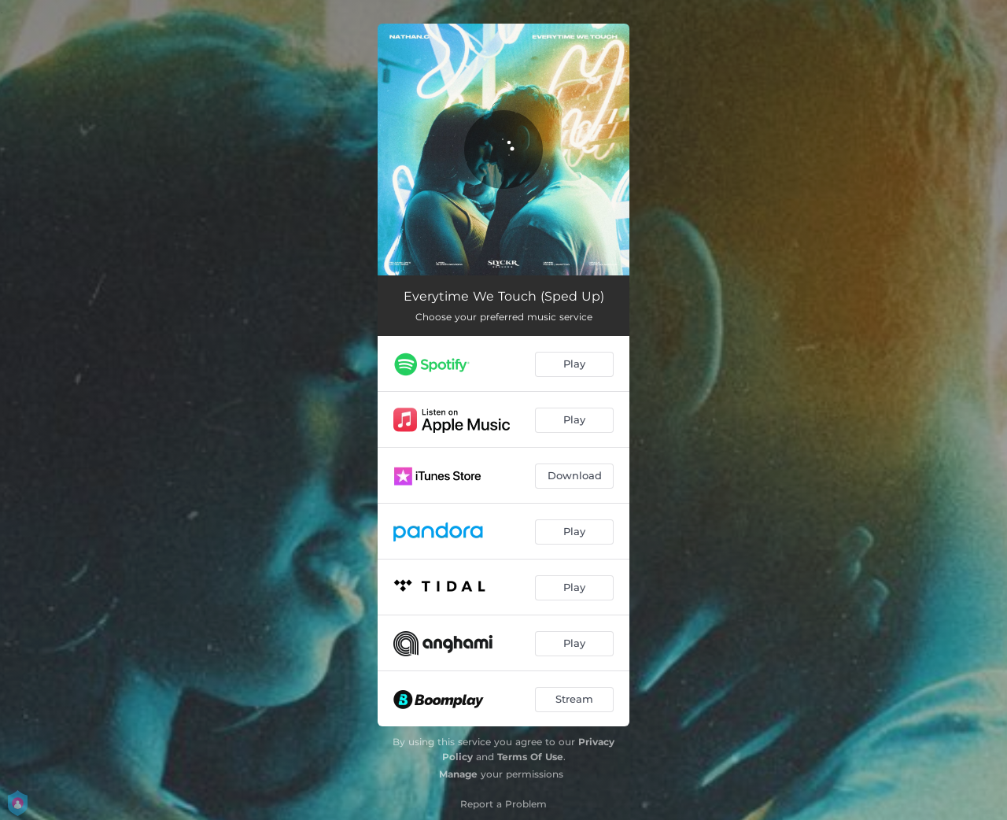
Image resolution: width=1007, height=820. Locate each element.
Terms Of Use (530, 757)
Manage (458, 774)
